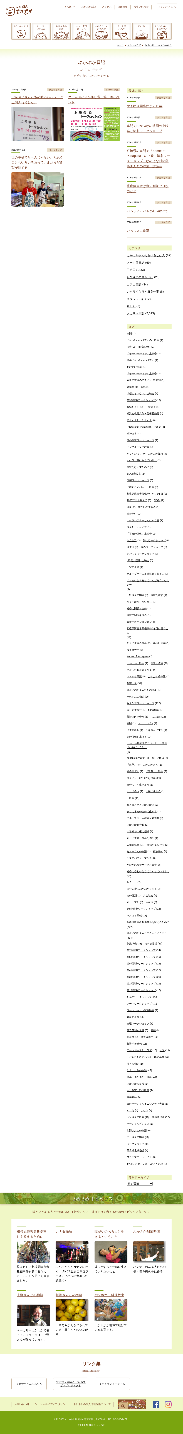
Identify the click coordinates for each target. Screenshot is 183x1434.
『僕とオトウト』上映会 (140, 393)
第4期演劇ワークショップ (141, 970)
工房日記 (133, 269)
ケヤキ (144, 1110)
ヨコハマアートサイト (139, 1157)
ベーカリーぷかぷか (41, 27)
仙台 (129, 346)
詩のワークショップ (154, 540)
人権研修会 (133, 844)
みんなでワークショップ (140, 703)
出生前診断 (133, 730)
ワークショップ (135, 1143)
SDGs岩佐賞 (134, 473)
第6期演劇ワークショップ (141, 957)
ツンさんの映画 (135, 1117)
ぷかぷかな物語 (147, 778)
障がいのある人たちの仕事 (142, 689)
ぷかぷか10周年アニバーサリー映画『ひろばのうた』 (147, 745)
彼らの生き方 (134, 709)
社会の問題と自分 (137, 608)
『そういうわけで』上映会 (142, 373)
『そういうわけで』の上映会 (143, 340)
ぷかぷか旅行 (155, 453)
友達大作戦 (157, 663)
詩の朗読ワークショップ (140, 440)
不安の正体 (133, 567)
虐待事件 (132, 513)
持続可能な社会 (156, 844)
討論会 (130, 386)
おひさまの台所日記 (140, 277)
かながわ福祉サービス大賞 (142, 864)
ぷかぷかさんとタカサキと (161, 27)
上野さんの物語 (135, 595)
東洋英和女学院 (135, 1030)
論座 (129, 507)
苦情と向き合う (135, 716)
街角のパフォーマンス (139, 858)
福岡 (129, 723)
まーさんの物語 (135, 1137)
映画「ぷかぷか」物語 (139, 1077)
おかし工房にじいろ (81, 27)
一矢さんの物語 (135, 696)
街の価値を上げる (137, 736)
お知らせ (70, 7)
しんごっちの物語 (137, 1070)
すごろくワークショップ (140, 553)
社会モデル (133, 771)
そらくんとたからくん (139, 420)
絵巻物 (130, 1037)
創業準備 (132, 943)
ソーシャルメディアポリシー (51, 1404)
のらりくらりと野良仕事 (143, 291)
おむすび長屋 (134, 366)
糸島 (143, 386)
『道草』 (132, 764)
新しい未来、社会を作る (140, 838)
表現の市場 (133, 1017)
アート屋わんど (121, 27)
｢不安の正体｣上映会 (138, 560)
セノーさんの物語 (137, 851)
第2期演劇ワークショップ (141, 983)
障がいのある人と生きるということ (147, 932)
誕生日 (130, 547)
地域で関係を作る (137, 615)
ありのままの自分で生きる (142, 811)
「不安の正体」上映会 (139, 533)
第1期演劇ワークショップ (141, 990)
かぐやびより (134, 453)
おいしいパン (145, 723)
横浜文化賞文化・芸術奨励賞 (143, 413)
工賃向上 (151, 406)
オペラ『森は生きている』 (142, 460)
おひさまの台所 (61, 27)
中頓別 (157, 380)
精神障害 (132, 433)
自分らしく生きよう (138, 784)
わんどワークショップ (139, 997)
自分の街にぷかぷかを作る (158, 45)
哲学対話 (132, 1097)
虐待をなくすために (138, 467)
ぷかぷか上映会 (135, 663)
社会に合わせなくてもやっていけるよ (148, 871)
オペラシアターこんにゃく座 (143, 520)
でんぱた (142, 26)
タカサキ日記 (135, 313)
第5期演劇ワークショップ (141, 963)
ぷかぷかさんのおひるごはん (146, 255)
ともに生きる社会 (137, 643)
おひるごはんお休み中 (101, 27)
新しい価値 (158, 757)
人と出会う (133, 791)
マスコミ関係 (134, 915)
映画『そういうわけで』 (140, 360)
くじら (130, 1110)
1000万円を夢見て (137, 500)
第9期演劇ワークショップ (141, 400)
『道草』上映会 (154, 771)
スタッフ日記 (135, 298)
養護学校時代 (134, 1043)
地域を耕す (157, 595)
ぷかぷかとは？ (21, 26)
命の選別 (132, 895)
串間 (129, 333)
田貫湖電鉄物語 (135, 1150)
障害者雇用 (147, 1037)
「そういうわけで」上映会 (142, 353)
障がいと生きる (147, 507)
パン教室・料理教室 (138, 1090)
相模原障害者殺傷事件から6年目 (145, 493)
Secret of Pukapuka (138, 656)
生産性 (149, 902)
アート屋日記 (135, 262)
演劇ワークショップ (138, 480)
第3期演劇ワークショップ (141, 977)
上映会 (130, 798)
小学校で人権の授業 (138, 831)
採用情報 (123, 7)
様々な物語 (133, 1063)
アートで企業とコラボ (139, 1050)
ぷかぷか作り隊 (157, 676)
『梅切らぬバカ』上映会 (140, 487)
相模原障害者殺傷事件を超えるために (148, 922)
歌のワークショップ (152, 547)
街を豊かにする (154, 730)
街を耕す (158, 851)
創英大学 (132, 683)
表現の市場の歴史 (137, 380)
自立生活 (132, 540)
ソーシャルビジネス (138, 1123)
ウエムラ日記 (134, 676)
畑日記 (131, 306)
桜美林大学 (133, 649)
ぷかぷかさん (150, 764)
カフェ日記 (134, 284)
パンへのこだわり (153, 1163)
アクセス (107, 7)
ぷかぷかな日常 (135, 1083)
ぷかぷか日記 (88, 7)
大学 (162, 1050)
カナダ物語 (151, 943)
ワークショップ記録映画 (140, 1010)
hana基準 (153, 709)
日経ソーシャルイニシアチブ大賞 (145, 1103)
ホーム (120, 45)
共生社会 (148, 895)
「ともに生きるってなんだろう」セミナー (148, 582)
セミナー (132, 882)
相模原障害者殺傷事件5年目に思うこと (147, 630)
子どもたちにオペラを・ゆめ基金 (145, 1057)
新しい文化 (133, 902)
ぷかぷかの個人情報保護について (92, 1404)
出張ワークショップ (138, 1023)
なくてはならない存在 (139, 601)
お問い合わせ (141, 7)
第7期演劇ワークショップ (141, 950)
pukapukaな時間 (136, 757)
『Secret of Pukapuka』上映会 (144, 426)
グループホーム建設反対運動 (143, 818)
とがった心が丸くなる (139, 669)
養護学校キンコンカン (139, 621)
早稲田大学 (159, 643)
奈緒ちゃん (133, 406)
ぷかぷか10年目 (136, 824)
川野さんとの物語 (137, 1130)
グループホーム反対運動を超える (145, 573)
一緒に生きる (153, 791)
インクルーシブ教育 (138, 446)
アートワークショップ (139, 1003)
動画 (153, 1030)
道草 (129, 778)
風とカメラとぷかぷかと (140, 804)
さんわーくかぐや (137, 527)
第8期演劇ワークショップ (141, 908)
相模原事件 (144, 346)
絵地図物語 (158, 1117)
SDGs (157, 500)
